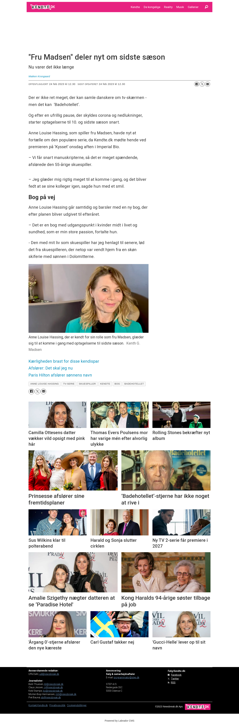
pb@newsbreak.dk (51, 697)
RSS (173, 682)
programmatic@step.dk (126, 677)
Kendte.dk (42, 705)
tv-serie (68, 383)
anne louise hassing (44, 383)
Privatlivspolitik (57, 705)
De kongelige (152, 7)
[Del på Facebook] (196, 84)
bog (117, 383)
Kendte (135, 7)
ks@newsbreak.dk (53, 690)
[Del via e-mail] (207, 84)
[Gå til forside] (43, 7)
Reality (168, 7)
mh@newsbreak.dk (66, 694)
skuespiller (87, 383)
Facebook (176, 675)
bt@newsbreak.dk (53, 684)
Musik (180, 7)
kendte (105, 383)
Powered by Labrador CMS (119, 720)
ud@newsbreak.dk (49, 674)
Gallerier (193, 7)
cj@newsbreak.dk (53, 687)
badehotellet (134, 383)
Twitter (175, 678)
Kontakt (33, 705)
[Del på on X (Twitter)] (202, 84)
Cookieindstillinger (77, 705)
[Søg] (206, 7)
